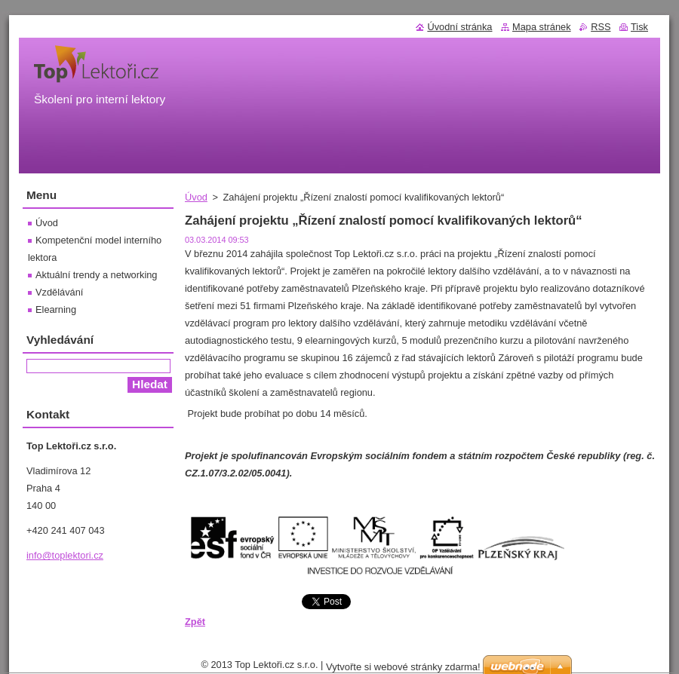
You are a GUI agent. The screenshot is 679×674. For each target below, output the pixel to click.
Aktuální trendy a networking (96, 274)
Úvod (196, 197)
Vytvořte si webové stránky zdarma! (403, 666)
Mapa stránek (541, 26)
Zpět (195, 621)
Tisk (639, 26)
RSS (600, 26)
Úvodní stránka (459, 26)
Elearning (55, 309)
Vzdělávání (59, 292)
